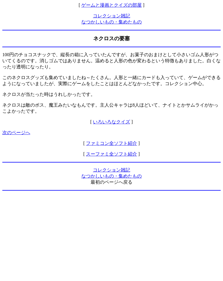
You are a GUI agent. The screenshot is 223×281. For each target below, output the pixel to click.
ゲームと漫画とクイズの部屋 (111, 5)
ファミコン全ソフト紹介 (111, 143)
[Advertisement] (111, 235)
